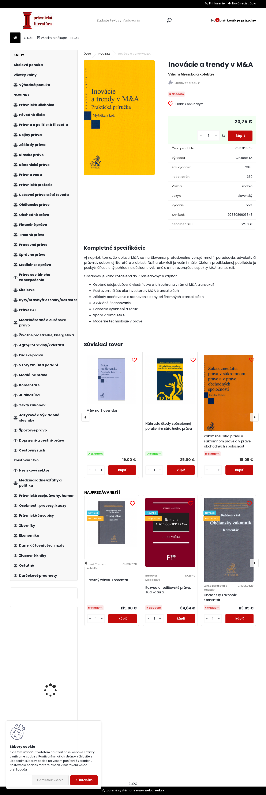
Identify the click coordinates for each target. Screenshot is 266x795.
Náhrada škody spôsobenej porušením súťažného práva (168, 426)
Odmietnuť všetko (50, 780)
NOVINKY (104, 54)
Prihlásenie (217, 3)
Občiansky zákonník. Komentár (220, 597)
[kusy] (207, 135)
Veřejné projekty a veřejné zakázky (50, 632)
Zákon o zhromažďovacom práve (56, 676)
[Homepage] (15, 38)
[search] (169, 20)
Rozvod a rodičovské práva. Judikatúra (168, 590)
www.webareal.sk (150, 790)
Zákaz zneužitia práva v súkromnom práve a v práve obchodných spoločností (227, 441)
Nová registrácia (244, 3)
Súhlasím (84, 780)
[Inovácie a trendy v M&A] (119, 117)
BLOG (75, 38)
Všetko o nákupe (52, 38)
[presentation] (85, 417)
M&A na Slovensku (102, 410)
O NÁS (28, 38)
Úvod (87, 54)
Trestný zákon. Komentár (107, 580)
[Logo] (39, 20)
